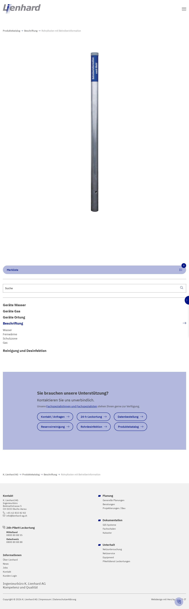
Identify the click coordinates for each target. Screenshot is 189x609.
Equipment (108, 557)
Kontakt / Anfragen (53, 416)
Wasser (7, 330)
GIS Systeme (109, 524)
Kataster (107, 532)
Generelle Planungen (113, 500)
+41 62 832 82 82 (16, 512)
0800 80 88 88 (14, 541)
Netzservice (109, 553)
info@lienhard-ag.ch (16, 515)
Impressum (45, 599)
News (6, 563)
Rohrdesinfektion (91, 426)
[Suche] (181, 287)
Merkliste (96, 269)
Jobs (5, 567)
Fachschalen (109, 528)
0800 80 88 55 (14, 535)
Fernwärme (10, 334)
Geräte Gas (11, 311)
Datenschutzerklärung (64, 599)
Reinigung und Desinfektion (24, 350)
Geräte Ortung (14, 317)
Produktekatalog (11, 30)
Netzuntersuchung (112, 549)
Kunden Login (10, 575)
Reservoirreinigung (53, 426)
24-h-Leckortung (91, 416)
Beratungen (109, 504)
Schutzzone (10, 338)
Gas (5, 342)
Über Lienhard (10, 559)
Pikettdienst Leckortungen (116, 561)
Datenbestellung (128, 416)
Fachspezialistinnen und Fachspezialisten (71, 406)
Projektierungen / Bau (114, 508)
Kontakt (7, 571)
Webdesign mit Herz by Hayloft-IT (168, 599)
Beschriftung (13, 323)
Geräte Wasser (14, 305)
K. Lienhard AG (10, 474)
